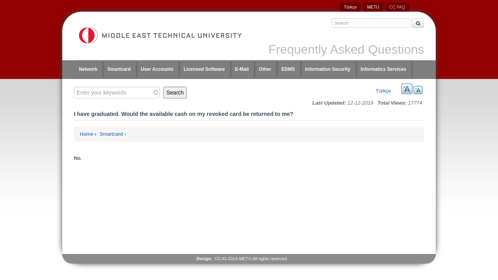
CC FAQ (397, 7)
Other (265, 69)
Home (86, 134)
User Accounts (157, 69)
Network (88, 69)
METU (373, 7)
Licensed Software (204, 69)
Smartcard (118, 69)
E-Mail (242, 69)
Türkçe (350, 7)
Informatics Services (383, 69)
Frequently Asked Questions (346, 49)
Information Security (328, 69)
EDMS (288, 69)
